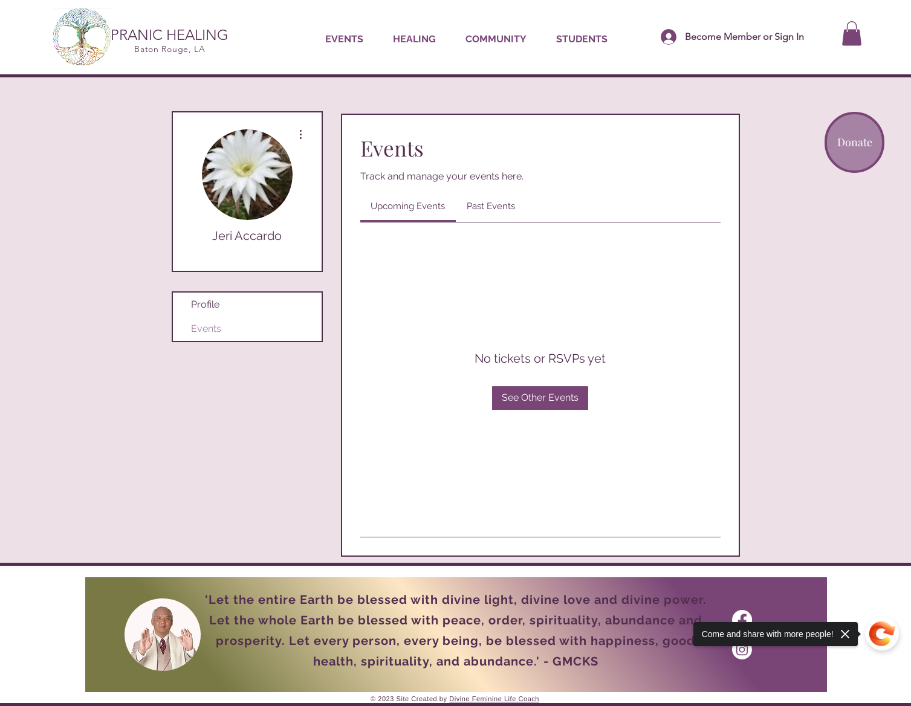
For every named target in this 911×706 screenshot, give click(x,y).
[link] (408, 206)
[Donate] (854, 142)
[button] (414, 39)
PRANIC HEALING (170, 35)
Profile (205, 304)
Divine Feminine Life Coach (494, 698)
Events (206, 328)
